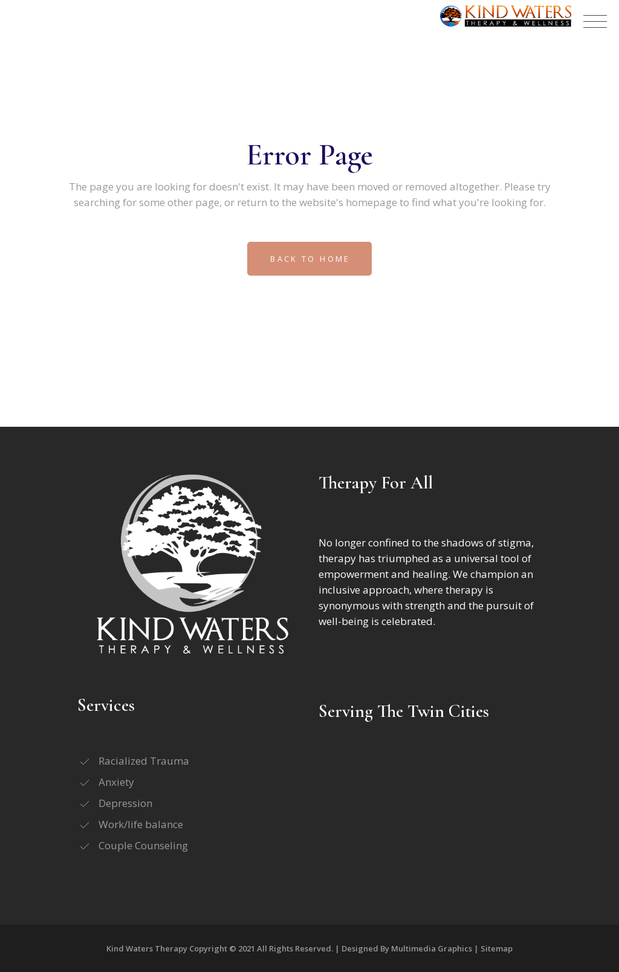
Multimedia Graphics (431, 948)
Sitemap (497, 948)
